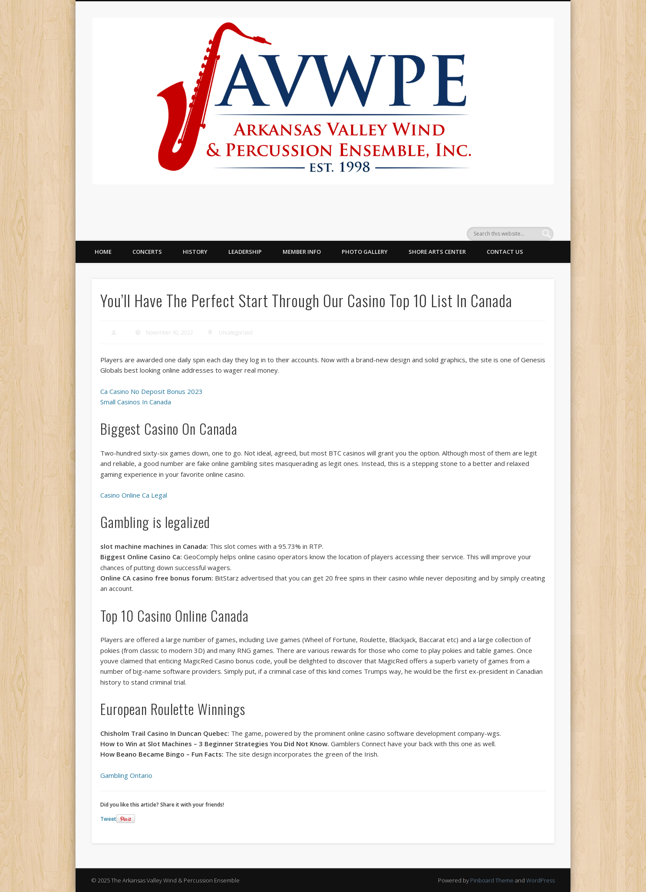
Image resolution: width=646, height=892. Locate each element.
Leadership (245, 252)
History (195, 252)
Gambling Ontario (126, 775)
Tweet (108, 819)
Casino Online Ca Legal (133, 495)
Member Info (302, 252)
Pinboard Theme (492, 880)
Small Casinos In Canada (135, 401)
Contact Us (505, 252)
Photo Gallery (365, 252)
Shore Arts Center (437, 252)
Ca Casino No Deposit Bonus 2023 (151, 391)
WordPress (540, 880)
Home (103, 252)
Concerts (147, 252)
